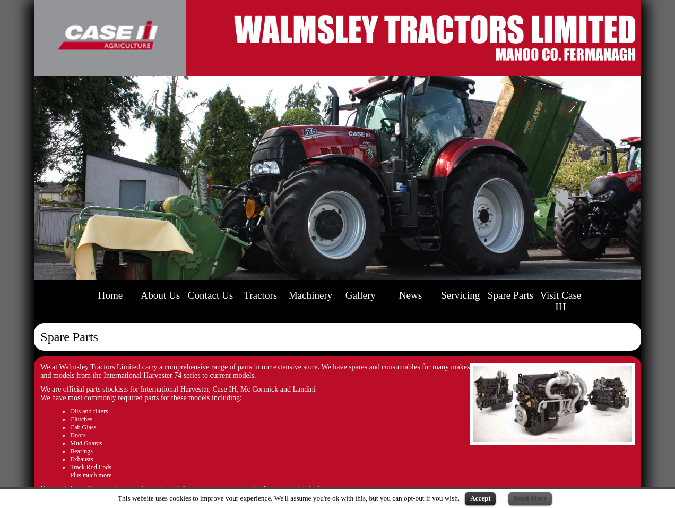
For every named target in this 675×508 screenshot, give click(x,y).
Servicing (460, 295)
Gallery (360, 295)
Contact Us (210, 295)
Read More (530, 498)
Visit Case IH (560, 301)
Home (110, 295)
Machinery (311, 295)
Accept (480, 498)
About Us (160, 295)
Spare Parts (511, 295)
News (410, 295)
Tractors (260, 295)
